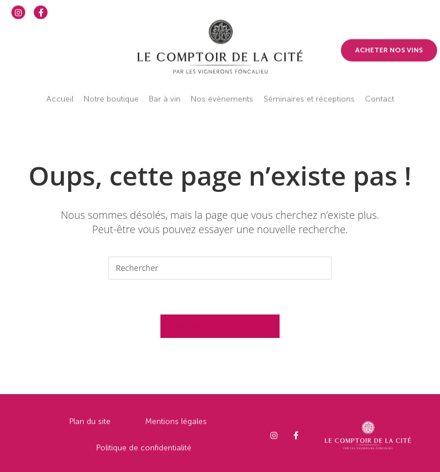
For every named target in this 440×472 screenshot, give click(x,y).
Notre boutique (111, 91)
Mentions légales (176, 426)
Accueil (59, 91)
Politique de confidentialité (143, 452)
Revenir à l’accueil (220, 326)
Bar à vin (164, 91)
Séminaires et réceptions (309, 91)
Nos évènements (222, 91)
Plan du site (90, 426)
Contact (379, 91)
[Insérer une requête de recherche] (220, 268)
